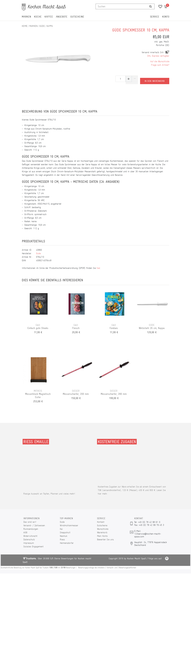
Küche (38, 16)
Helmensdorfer (67, 543)
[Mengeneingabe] (120, 79)
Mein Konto (102, 536)
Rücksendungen (30, 529)
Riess (62, 539)
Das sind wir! (29, 522)
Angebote (61, 16)
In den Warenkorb (154, 78)
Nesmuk (63, 536)
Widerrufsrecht (30, 536)
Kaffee (49, 16)
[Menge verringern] (135, 79)
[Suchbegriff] (121, 6)
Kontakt (100, 522)
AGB (25, 532)
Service (154, 16)
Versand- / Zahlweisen (34, 525)
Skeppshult (65, 532)
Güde (42, 26)
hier (98, 268)
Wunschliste (102, 529)
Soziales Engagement (33, 546)
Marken (26, 16)
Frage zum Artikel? (160, 65)
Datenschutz (29, 539)
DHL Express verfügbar (158, 55)
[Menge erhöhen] (129, 79)
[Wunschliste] (159, 7)
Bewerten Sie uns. (105, 539)
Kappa (50, 26)
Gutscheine (77, 16)
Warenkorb (102, 532)
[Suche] (150, 6)
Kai (61, 529)
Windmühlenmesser (69, 525)
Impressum (28, 543)
